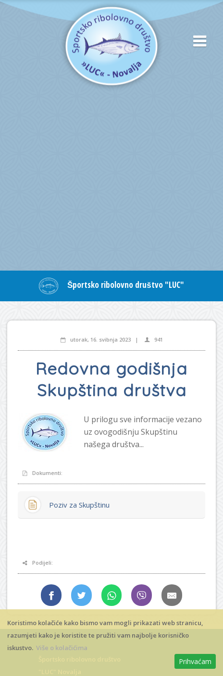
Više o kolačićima (61, 647)
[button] (196, 42)
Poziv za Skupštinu (79, 505)
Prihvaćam (195, 661)
